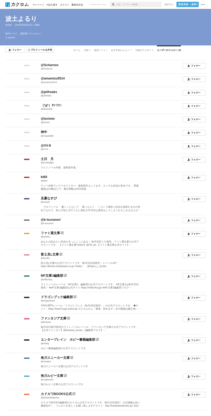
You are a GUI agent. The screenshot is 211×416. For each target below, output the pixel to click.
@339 (8, 25)
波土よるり (21, 18)
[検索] (113, 4)
